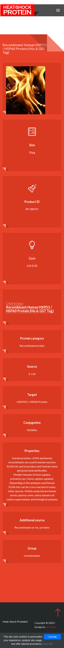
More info (48, 644)
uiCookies (51, 627)
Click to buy (30, 307)
